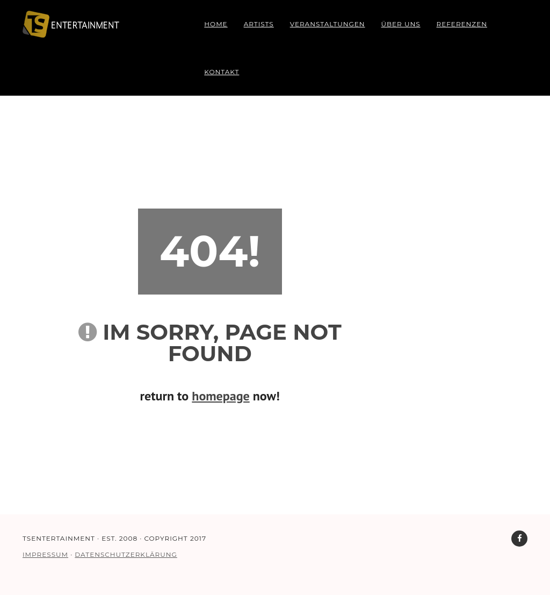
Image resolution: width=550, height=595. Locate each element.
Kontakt (221, 72)
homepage (220, 396)
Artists (259, 24)
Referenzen (462, 24)
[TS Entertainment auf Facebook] (519, 539)
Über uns (401, 24)
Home (215, 24)
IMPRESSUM (45, 554)
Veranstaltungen (327, 24)
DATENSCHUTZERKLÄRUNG (126, 554)
